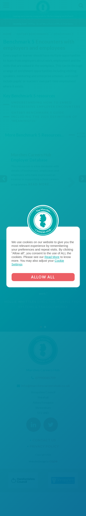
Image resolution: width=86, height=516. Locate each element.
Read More (52, 257)
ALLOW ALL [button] (43, 277)
